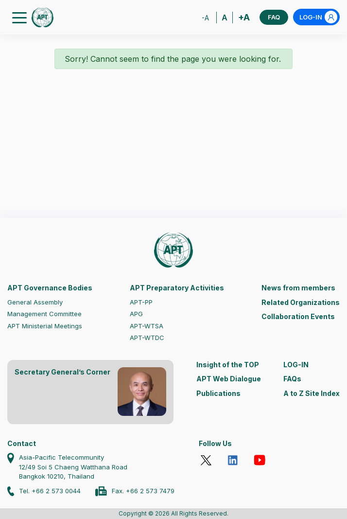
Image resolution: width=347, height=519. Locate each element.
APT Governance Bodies (49, 288)
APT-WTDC (147, 337)
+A (244, 17)
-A (205, 18)
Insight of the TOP (227, 364)
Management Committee (44, 314)
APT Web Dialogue (228, 379)
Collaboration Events (298, 316)
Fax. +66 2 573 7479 (143, 491)
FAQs (292, 379)
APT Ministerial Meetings (44, 326)
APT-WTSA (146, 326)
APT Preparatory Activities (177, 288)
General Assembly (35, 302)
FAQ (274, 17)
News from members (298, 288)
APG (136, 314)
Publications (218, 393)
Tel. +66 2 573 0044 (50, 491)
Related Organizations (300, 302)
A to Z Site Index (311, 393)
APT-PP (141, 302)
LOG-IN (318, 17)
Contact (21, 443)
